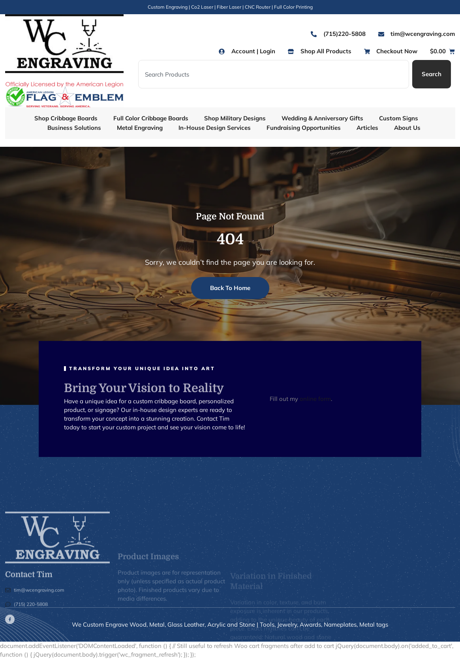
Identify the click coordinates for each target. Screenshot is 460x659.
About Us (407, 127)
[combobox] (273, 74)
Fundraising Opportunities (304, 127)
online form (315, 399)
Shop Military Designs (235, 118)
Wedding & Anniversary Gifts (322, 118)
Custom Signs (398, 118)
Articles (367, 127)
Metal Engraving (140, 127)
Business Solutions (74, 127)
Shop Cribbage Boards (66, 118)
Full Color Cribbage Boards (150, 118)
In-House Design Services (214, 127)
